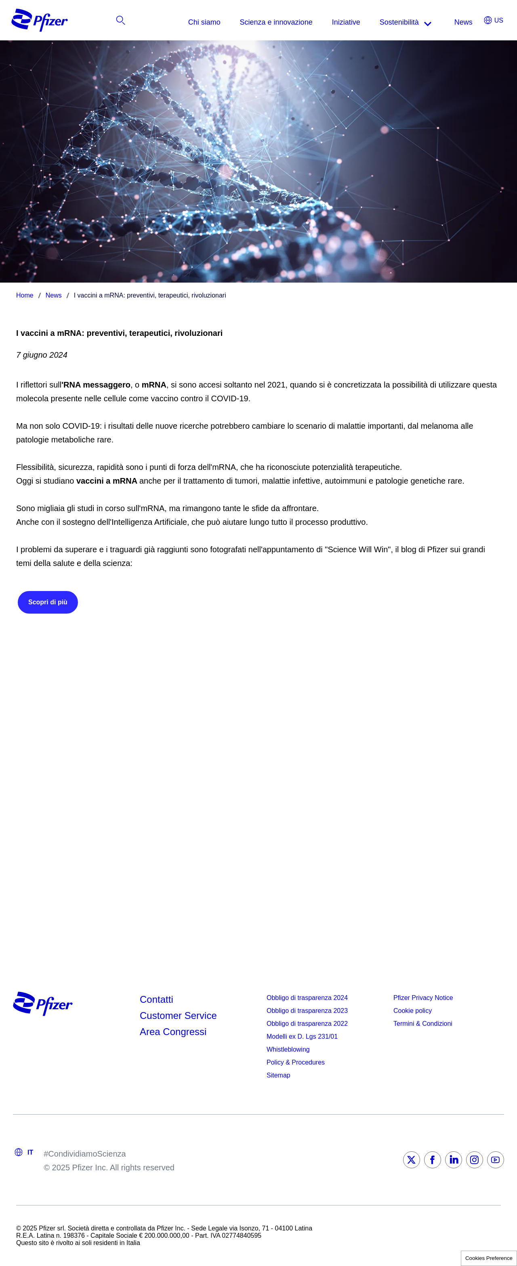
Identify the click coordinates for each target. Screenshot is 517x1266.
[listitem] (462, 22)
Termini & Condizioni (422, 1023)
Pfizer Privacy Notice (423, 997)
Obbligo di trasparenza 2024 (307, 997)
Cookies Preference (489, 1258)
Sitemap (278, 1075)
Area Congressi (173, 1031)
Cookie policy (412, 1010)
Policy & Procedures (296, 1062)
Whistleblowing (288, 1049)
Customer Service (178, 1015)
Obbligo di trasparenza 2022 (307, 1023)
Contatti (156, 999)
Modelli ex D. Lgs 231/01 (302, 1036)
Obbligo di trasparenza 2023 (307, 1010)
